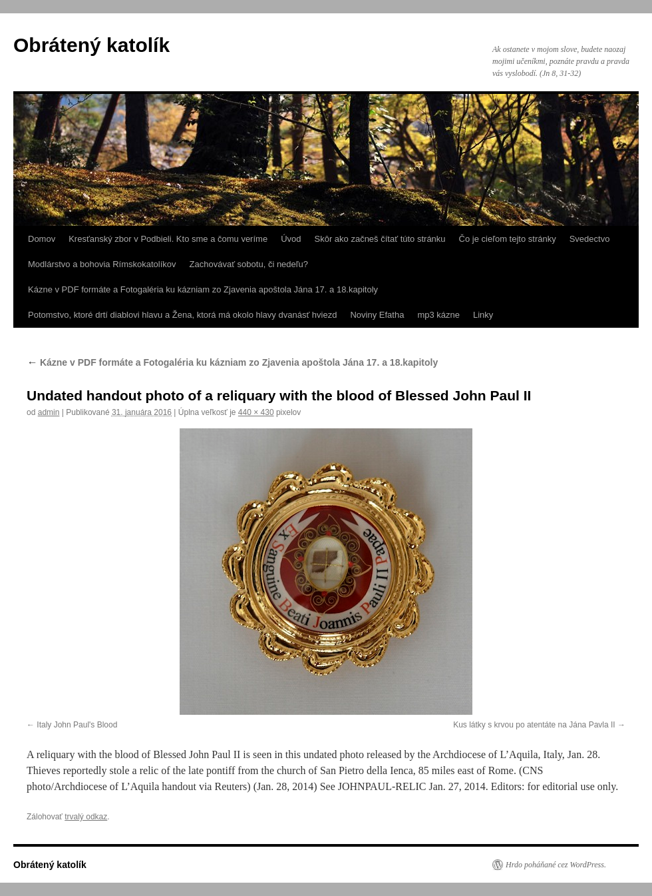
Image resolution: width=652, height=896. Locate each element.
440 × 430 (256, 412)
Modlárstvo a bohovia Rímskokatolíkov (102, 264)
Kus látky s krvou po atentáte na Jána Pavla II (534, 724)
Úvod (291, 239)
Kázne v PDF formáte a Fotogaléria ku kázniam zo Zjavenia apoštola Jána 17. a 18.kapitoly (203, 289)
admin (49, 412)
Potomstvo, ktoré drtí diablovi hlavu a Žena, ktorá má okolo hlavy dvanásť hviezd (182, 315)
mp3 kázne (438, 315)
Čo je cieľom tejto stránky (507, 239)
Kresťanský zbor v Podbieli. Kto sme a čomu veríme (168, 239)
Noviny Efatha (377, 315)
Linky (483, 315)
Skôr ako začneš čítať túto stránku (379, 239)
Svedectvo (590, 239)
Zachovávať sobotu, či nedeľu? (249, 264)
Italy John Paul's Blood (77, 724)
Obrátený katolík (91, 45)
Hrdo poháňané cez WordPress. (556, 864)
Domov (41, 239)
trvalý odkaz (86, 816)
